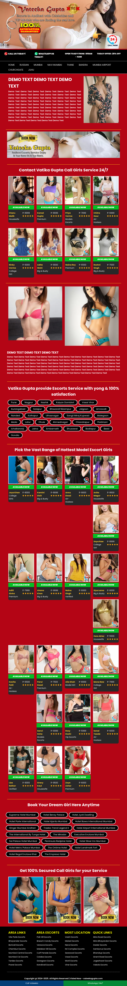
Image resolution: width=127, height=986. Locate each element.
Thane (70, 64)
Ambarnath (52, 428)
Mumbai (38, 64)
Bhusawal (72, 428)
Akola (14, 422)
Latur (28, 422)
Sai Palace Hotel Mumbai (23, 841)
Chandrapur (83, 422)
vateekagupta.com (93, 978)
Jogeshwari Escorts (102, 960)
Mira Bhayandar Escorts (105, 941)
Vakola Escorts (100, 964)
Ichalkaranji (17, 428)
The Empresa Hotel (55, 854)
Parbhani (102, 422)
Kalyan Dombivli (65, 402)
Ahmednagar (60, 422)
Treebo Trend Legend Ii (56, 827)
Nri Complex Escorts (75, 948)
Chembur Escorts (17, 948)
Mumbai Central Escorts (20, 952)
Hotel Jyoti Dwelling (83, 814)
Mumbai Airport (102, 64)
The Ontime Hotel (57, 847)
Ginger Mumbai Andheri (22, 827)
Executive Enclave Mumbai (89, 834)
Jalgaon (83, 409)
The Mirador (59, 834)
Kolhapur (33, 415)
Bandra (83, 64)
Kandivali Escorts (45, 964)
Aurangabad (18, 409)
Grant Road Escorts (102, 956)
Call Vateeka (31, 983)
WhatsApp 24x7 (95, 983)
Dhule (42, 422)
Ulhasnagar (52, 415)
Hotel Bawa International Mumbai (93, 821)
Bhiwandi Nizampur (60, 409)
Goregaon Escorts (45, 960)
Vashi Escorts (71, 937)
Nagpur (29, 402)
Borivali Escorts (16, 945)
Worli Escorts (71, 960)
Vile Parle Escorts (17, 937)
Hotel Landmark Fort (86, 847)
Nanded (15, 415)
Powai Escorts (15, 964)
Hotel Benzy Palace (53, 814)
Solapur (37, 409)
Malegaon (103, 415)
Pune (14, 402)
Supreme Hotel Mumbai (22, 814)
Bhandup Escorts (101, 952)
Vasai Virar (88, 402)
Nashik (44, 402)
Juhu (31, 69)
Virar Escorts (71, 964)
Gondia (15, 435)
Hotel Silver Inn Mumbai (92, 841)
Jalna (35, 428)
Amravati (101, 409)
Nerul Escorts (71, 945)
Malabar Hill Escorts (46, 948)
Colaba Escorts (44, 956)
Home (11, 64)
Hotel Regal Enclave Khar (23, 854)
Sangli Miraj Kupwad (78, 415)
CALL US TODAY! (16, 53)
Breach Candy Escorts (48, 941)
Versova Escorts (44, 945)
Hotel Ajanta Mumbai (55, 821)
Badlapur (91, 428)
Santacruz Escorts (102, 948)
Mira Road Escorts (102, 937)
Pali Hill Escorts (44, 937)
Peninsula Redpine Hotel (58, 841)
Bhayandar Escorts (18, 941)
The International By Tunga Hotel (27, 834)
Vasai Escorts (71, 956)
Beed (106, 428)
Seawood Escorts (73, 952)
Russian (24, 64)
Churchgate (15, 69)
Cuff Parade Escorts (46, 952)
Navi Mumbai (55, 64)
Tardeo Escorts (16, 960)
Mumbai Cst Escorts (18, 956)
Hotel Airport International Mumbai (96, 827)
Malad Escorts (72, 941)
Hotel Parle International (22, 821)
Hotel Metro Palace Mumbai (24, 847)
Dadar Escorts (100, 945)
